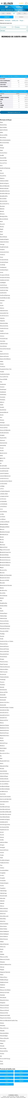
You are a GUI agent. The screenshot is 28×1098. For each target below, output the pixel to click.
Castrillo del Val (3, 292)
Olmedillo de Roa (3, 603)
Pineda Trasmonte (4, 664)
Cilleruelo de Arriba (4, 325)
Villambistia (2, 995)
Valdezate (2, 903)
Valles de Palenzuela (4, 944)
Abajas (1, 122)
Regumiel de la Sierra (4, 735)
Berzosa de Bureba (4, 219)
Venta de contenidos (11, 1096)
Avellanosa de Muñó (4, 180)
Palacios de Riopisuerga (5, 626)
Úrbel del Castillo (3, 895)
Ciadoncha (2, 318)
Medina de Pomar (3, 547)
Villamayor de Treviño (4, 992)
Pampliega (2, 633)
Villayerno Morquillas (4, 1038)
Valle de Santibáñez (4, 923)
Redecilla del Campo (4, 733)
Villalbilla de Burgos (4, 979)
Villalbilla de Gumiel (4, 982)
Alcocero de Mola (3, 135)
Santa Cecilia (3, 794)
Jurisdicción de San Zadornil (6, 481)
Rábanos (2, 722)
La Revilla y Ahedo (4, 493)
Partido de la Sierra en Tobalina (6, 641)
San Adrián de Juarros (4, 781)
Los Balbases (3, 519)
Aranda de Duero (3, 152)
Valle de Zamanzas (4, 939)
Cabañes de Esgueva (4, 239)
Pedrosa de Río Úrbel (4, 651)
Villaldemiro (2, 984)
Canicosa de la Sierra (4, 252)
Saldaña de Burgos (4, 776)
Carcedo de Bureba (4, 259)
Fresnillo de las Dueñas (5, 374)
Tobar (1, 865)
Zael (1, 1056)
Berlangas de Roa (3, 216)
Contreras (2, 336)
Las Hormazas (3, 498)
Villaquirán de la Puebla (5, 1015)
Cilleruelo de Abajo (4, 323)
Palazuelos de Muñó (4, 631)
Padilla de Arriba (3, 618)
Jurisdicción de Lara (4, 478)
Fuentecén (2, 387)
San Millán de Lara (4, 791)
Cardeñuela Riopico (4, 269)
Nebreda (2, 598)
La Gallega (2, 486)
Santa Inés (2, 804)
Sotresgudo (2, 847)
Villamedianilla (3, 997)
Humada (2, 448)
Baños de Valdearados (4, 185)
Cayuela (1, 305)
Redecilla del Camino (4, 730)
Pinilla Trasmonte (3, 671)
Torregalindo (2, 872)
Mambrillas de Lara (4, 534)
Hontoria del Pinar (4, 427)
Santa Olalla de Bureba (5, 817)
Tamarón (2, 852)
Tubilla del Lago (3, 893)
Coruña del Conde (3, 338)
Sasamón (2, 834)
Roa (1, 755)
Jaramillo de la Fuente (4, 468)
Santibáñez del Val (4, 822)
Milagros (2, 567)
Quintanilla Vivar (3, 717)
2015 (19, 13)
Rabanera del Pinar (4, 720)
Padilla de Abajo (3, 616)
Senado (21, 17)
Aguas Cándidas (3, 127)
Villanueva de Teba (4, 1012)
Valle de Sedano (3, 926)
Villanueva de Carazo (4, 1007)
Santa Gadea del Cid (4, 801)
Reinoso (1, 738)
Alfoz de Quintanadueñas (5, 140)
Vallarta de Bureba (4, 908)
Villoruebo (2, 1046)
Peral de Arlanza (3, 656)
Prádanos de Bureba (4, 677)
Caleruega (2, 244)
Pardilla (1, 638)
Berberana (2, 213)
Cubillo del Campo (4, 343)
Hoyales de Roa (3, 437)
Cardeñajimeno (3, 267)
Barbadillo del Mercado (5, 193)
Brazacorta (2, 224)
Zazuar (1, 1061)
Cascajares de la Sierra (5, 277)
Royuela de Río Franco (4, 761)
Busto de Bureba (3, 236)
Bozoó (1, 221)
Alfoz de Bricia (3, 137)
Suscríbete (21, 3)
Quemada (2, 687)
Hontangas (2, 422)
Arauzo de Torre (3, 163)
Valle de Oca (2, 921)
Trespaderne (2, 888)
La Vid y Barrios (3, 506)
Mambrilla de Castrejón (5, 532)
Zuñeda (1, 1063)
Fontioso (2, 364)
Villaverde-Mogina (4, 1035)
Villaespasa (2, 962)
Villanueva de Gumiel (4, 1010)
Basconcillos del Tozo (4, 203)
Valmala (1, 949)
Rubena (1, 763)
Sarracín (2, 832)
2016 (14, 13)
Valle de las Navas (4, 911)
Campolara (2, 249)
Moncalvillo (2, 582)
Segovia (21, 1077)
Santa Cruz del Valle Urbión (5, 799)
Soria (7, 1081)
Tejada (1, 857)
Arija (1, 170)
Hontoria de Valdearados (5, 430)
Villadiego (2, 954)
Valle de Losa (3, 913)
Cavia (1, 303)
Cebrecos (2, 308)
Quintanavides (3, 705)
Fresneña (2, 371)
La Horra (2, 488)
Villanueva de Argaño (4, 1005)
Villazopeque (2, 1040)
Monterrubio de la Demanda (6, 585)
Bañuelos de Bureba (4, 188)
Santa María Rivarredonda (5, 814)
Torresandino (3, 880)
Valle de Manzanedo (4, 916)
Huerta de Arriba (3, 442)
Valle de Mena (3, 918)
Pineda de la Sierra (4, 661)
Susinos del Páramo (4, 850)
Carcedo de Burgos (4, 262)
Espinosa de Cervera (4, 353)
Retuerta (2, 740)
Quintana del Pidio (4, 692)
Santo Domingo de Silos (5, 824)
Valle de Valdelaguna (4, 934)
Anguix (1, 150)
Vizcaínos (2, 1053)
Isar (1, 463)
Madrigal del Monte (4, 524)
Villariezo (2, 1023)
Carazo (1, 257)
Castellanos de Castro (4, 280)
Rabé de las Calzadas (4, 725)
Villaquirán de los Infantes (5, 1018)
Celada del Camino (4, 310)
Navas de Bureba (3, 595)
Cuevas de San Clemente (5, 348)
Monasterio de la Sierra (5, 577)
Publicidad (17, 1096)
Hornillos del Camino (4, 432)
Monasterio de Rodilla (4, 580)
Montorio (2, 588)
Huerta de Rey (3, 445)
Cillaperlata (2, 320)
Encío (1, 351)
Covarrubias (2, 341)
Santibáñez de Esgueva (5, 819)
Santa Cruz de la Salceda (5, 796)
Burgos (1, 234)
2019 (3, 13)
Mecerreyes (2, 544)
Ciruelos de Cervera (4, 328)
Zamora (7, 1084)
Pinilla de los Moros (4, 669)
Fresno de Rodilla (3, 379)
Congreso (6, 17)
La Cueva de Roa (3, 483)
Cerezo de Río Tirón (4, 313)
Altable (1, 145)
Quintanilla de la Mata (4, 710)
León (7, 1074)
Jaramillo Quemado (4, 470)
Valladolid (21, 1081)
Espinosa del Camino (4, 356)
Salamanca (6, 1077)
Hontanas (2, 420)
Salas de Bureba (3, 771)
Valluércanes (2, 946)
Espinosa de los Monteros (5, 359)
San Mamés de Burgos (4, 786)
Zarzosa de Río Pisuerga (5, 1058)
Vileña (1, 951)
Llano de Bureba (3, 511)
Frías (1, 381)
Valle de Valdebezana (4, 931)
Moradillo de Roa (3, 590)
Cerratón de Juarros (4, 315)
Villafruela (2, 967)
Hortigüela (2, 435)
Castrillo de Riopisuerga (5, 295)
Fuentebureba (3, 384)
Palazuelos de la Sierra (5, 628)
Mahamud (2, 529)
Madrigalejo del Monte (4, 526)
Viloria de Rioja (3, 1048)
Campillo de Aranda (4, 247)
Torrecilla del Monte (4, 870)
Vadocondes (2, 898)
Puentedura (2, 684)
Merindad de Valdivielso (5, 565)
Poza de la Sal (3, 674)
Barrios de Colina (3, 201)
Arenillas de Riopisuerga (5, 168)
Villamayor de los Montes (5, 990)
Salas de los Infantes (4, 773)
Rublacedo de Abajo (4, 766)
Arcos (1, 165)
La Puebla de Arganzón (5, 491)
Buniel (1, 231)
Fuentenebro (2, 397)
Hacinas (1, 414)
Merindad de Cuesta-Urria (5, 552)
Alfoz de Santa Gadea (4, 142)
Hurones (2, 450)
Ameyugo (2, 147)
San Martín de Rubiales (5, 789)
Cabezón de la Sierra (4, 241)
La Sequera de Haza (4, 496)
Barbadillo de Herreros (5, 191)
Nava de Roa (2, 593)
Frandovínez (2, 366)
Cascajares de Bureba (4, 275)
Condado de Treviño (4, 333)
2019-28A (8, 13)
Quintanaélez (3, 694)
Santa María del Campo (5, 806)
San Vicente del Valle (4, 827)
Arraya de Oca (3, 175)
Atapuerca (2, 178)
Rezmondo (2, 750)
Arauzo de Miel (3, 158)
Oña (1, 608)
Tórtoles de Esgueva (4, 883)
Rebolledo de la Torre (4, 727)
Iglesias (1, 460)
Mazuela (2, 542)
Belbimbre (2, 208)
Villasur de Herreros (4, 1028)
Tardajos (2, 855)
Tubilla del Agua (3, 890)
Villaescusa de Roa (4, 956)
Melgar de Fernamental (5, 549)
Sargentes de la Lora (4, 829)
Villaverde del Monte (4, 1033)
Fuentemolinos (3, 394)
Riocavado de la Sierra (4, 753)
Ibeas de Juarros (3, 453)
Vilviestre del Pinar (4, 1051)
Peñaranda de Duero (4, 654)
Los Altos (2, 514)
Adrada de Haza (3, 124)
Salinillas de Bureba (4, 778)
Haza (1, 417)
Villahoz (1, 974)
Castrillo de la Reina (4, 287)
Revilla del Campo (3, 743)
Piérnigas (2, 659)
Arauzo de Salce (3, 160)
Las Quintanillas (3, 501)
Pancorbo (2, 636)
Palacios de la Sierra (4, 623)
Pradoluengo (2, 679)
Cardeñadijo (2, 264)
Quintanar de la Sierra (4, 702)
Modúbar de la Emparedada (6, 575)
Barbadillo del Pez (4, 196)
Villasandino (2, 1025)
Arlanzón (2, 173)
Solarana (2, 837)
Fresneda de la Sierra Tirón (5, 369)
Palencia (21, 1074)
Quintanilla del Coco (4, 712)
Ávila (7, 1071)
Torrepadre (2, 878)
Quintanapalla (3, 699)
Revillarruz (2, 745)
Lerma (1, 509)
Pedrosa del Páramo (4, 646)
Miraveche (2, 572)
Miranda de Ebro (3, 570)
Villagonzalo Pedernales (5, 972)
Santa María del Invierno (5, 809)
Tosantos (2, 885)
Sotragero (2, 845)
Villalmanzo (2, 987)
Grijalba (1, 404)
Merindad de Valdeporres (5, 562)
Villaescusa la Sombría (5, 959)
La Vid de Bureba (3, 504)
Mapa (25, 10)
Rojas (1, 758)
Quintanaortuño (3, 697)
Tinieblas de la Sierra (4, 862)
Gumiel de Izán (3, 409)
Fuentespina (2, 399)
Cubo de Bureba (3, 346)
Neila (1, 600)
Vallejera (2, 941)
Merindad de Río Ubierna (5, 557)
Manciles (2, 539)
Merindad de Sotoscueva (5, 560)
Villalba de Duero (3, 977)
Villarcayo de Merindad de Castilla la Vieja (8, 1020)
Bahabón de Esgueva (4, 183)
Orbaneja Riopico (3, 613)
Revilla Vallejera (3, 748)
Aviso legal (22, 1096)
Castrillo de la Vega (4, 290)
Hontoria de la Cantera (4, 425)
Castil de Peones (3, 285)
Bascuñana (2, 206)
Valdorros (2, 906)
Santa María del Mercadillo (5, 811)
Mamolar (2, 537)
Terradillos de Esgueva (4, 860)
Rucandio (2, 768)
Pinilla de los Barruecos (5, 666)
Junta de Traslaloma (4, 473)
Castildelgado (3, 282)
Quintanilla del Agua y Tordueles (6, 707)
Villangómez (2, 1002)
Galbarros (2, 402)
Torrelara (2, 875)
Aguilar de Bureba (4, 130)
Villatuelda (2, 1030)
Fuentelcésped (3, 389)
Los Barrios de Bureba (4, 521)
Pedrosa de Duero (4, 643)
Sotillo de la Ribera (4, 842)
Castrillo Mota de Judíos (5, 297)
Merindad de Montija (4, 554)
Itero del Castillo (3, 465)
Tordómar (2, 867)
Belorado (2, 211)
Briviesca (2, 226)
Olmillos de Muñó (3, 605)
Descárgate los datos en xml (14, 112)
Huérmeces (2, 440)
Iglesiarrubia (2, 458)
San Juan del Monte (4, 783)
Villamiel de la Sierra (4, 1000)
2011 (25, 13)
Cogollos (2, 331)
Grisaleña (2, 407)
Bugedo (1, 229)
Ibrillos (1, 455)
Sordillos (2, 839)
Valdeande (2, 900)
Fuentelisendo (3, 392)
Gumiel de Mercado (4, 412)
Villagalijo (2, 969)
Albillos (1, 132)
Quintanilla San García (4, 715)
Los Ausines (2, 516)
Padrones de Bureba (4, 621)
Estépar (1, 361)
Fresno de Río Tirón (4, 376)
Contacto (4, 1096)
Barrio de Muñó (3, 198)
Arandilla (2, 155)
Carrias (1, 272)
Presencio (2, 682)
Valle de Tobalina (3, 928)
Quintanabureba (3, 689)
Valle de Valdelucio (4, 936)
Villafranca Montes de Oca (5, 964)
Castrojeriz (2, 300)
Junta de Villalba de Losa (5, 476)
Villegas (1, 1043)
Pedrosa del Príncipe (4, 649)
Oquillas (1, 610)
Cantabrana (2, 254)
